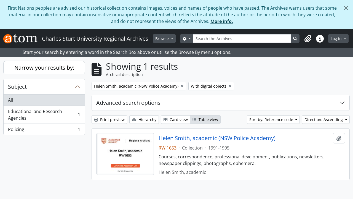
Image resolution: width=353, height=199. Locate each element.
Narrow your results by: (44, 67)
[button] (308, 39)
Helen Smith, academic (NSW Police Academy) (217, 138)
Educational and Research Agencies (44, 114)
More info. (221, 21)
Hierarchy (144, 119)
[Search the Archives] (242, 38)
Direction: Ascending (324, 119)
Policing (44, 130)
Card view (176, 119)
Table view (205, 119)
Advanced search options (128, 102)
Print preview (109, 119)
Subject (17, 86)
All (10, 100)
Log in (337, 38)
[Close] (346, 8)
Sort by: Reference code (271, 119)
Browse (162, 38)
